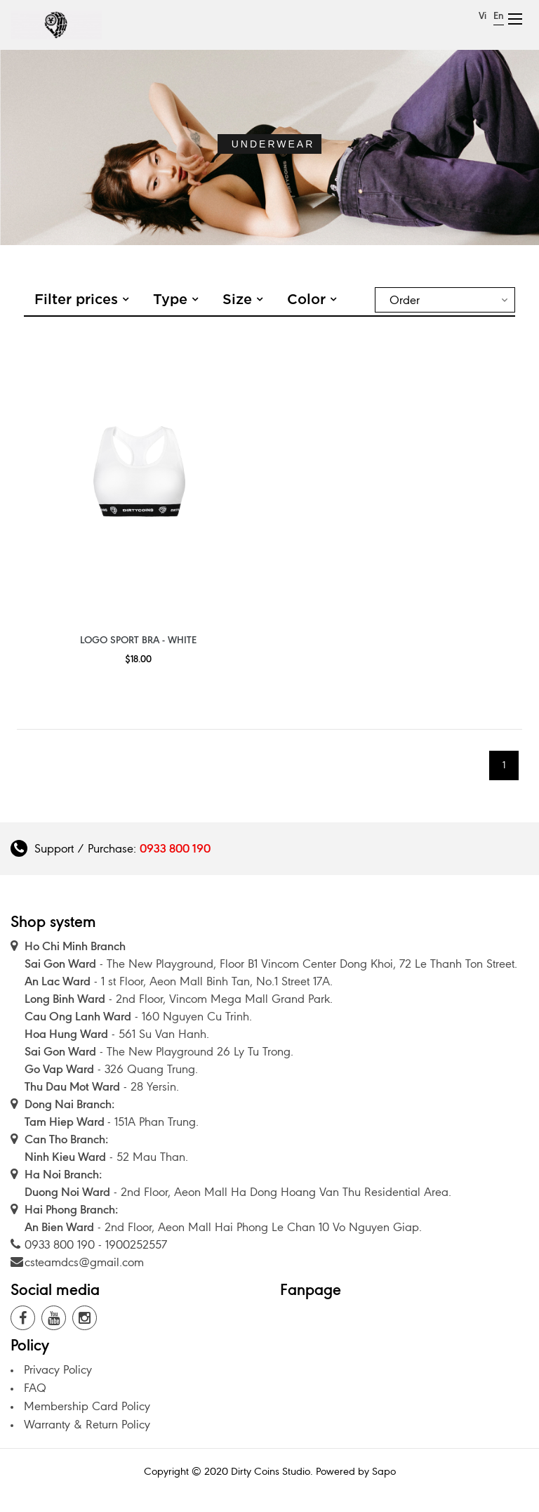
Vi (482, 16)
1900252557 (136, 1244)
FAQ (35, 1388)
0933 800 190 (175, 848)
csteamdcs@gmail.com (84, 1262)
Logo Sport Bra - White (138, 640)
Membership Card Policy (87, 1406)
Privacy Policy (58, 1369)
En (498, 16)
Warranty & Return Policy (87, 1424)
